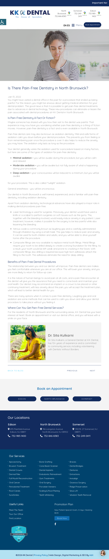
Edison (93, 10)
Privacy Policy (41, 553)
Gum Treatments (46, 477)
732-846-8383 (56, 14)
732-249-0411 (74, 14)
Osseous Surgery (78, 481)
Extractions (75, 473)
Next (92, 369)
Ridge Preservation (78, 485)
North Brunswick (55, 11)
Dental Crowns (15, 468)
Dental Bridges (76, 464)
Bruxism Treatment (17, 464)
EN (64, 23)
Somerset (76, 11)
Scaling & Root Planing (49, 489)
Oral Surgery (45, 481)
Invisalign (74, 477)
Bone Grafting (45, 460)
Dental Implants (46, 468)
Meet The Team (16, 508)
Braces (73, 460)
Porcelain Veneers (47, 485)
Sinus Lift (74, 489)
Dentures (74, 468)
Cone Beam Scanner (48, 464)
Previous (72, 369)
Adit (91, 553)
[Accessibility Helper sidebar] (3, 22)
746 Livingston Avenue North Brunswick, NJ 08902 (54, 429)
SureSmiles (14, 493)
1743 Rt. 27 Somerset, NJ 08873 (85, 429)
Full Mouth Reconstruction (20, 477)
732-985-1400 (92, 14)
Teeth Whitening (46, 493)
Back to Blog (15, 369)
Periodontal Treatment (19, 485)
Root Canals (14, 489)
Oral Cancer (14, 481)
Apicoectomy (15, 460)
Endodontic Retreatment (50, 473)
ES (68, 23)
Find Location (15, 517)
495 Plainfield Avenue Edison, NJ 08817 (19, 429)
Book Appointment (92, 23)
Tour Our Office (16, 512)
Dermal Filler (14, 473)
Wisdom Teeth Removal (80, 493)
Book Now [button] (62, 516)
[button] (31, 532)
